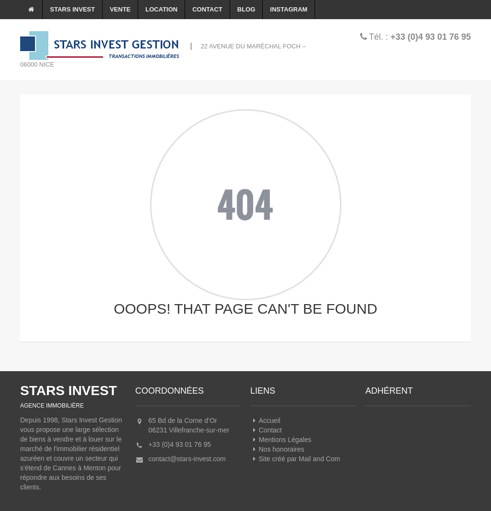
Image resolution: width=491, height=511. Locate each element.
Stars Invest (72, 9)
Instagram (288, 9)
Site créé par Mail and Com (295, 459)
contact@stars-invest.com (187, 459)
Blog (246, 9)
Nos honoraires (277, 449)
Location (161, 9)
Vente (120, 9)
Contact (207, 9)
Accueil (265, 420)
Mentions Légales (280, 439)
